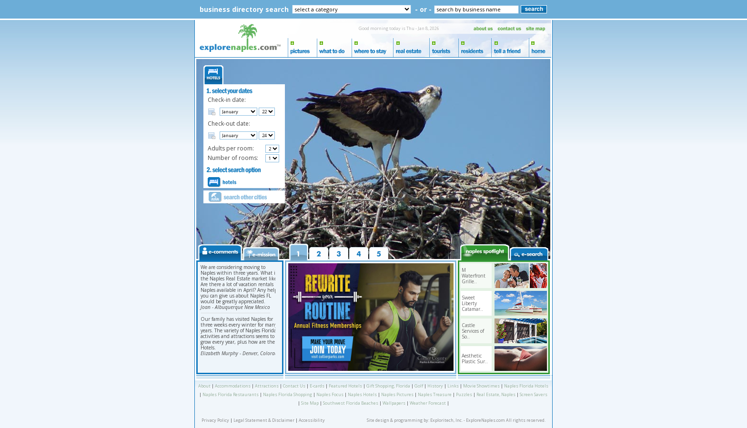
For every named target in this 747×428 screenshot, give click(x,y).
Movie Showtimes (481, 386)
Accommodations (233, 386)
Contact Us (294, 386)
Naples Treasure (435, 394)
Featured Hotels (345, 386)
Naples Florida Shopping (287, 394)
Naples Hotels (362, 394)
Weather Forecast (428, 403)
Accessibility (312, 420)
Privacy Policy (215, 420)
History (435, 386)
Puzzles (464, 394)
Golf (418, 386)
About (204, 386)
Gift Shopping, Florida (388, 386)
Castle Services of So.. (473, 331)
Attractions (267, 386)
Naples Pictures (397, 394)
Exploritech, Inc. (446, 420)
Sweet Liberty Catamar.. (472, 303)
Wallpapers (394, 403)
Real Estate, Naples (495, 394)
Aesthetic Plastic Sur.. (475, 358)
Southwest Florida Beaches (350, 403)
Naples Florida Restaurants (230, 394)
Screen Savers (533, 394)
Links (453, 386)
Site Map (310, 403)
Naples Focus (329, 394)
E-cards (317, 386)
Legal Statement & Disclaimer (263, 420)
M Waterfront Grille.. (473, 276)
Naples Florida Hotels (526, 386)
